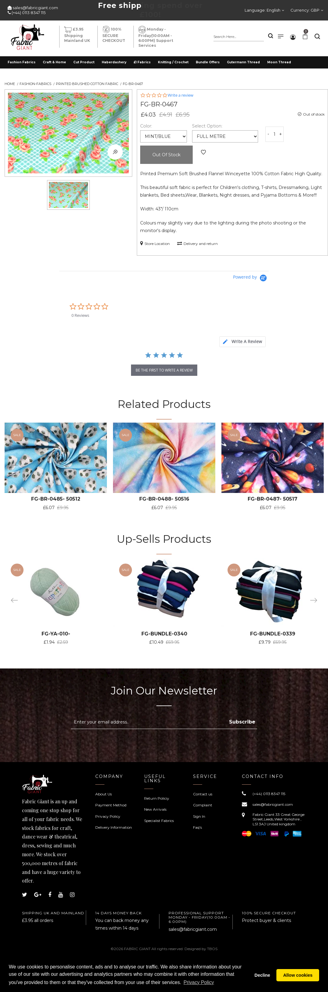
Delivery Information (113, 827)
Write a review (180, 95)
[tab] (242, 341)
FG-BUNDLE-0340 (161, 634)
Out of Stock (166, 154)
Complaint (202, 805)
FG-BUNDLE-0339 (268, 634)
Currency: (304, 10)
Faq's (197, 827)
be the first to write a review (164, 370)
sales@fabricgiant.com (35, 7)
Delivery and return (197, 243)
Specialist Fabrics (159, 820)
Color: (146, 126)
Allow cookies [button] (297, 975)
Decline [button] (262, 975)
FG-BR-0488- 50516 (162, 499)
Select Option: (207, 126)
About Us (103, 794)
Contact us (202, 794)
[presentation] (122, 744)
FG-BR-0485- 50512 (54, 499)
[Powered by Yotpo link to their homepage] (251, 278)
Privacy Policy (107, 816)
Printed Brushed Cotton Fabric (87, 84)
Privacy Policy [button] (199, 982)
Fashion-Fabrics (35, 84)
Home (10, 84)
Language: (262, 10)
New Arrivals (155, 809)
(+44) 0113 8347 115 (29, 12)
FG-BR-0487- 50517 (268, 499)
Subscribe (242, 722)
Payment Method (110, 805)
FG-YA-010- (55, 634)
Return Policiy (156, 798)
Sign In (199, 816)
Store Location (155, 243)
